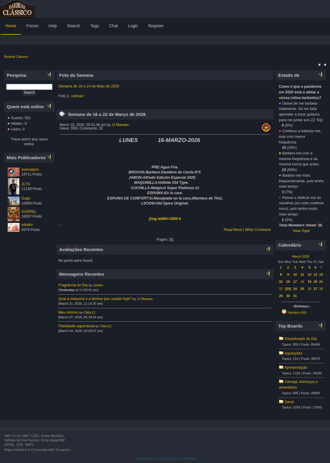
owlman (77, 96)
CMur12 (89, 312)
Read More (233, 230)
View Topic (301, 231)
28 (321, 288)
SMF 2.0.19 (12, 436)
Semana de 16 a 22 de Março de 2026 (107, 114)
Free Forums (29, 440)
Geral (289, 402)
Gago (25, 198)
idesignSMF (57, 440)
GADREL (28, 212)
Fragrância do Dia (73, 285)
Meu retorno (68, 312)
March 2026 (300, 256)
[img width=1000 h (165, 219)
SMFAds (10, 440)
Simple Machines (52, 436)
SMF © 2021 (30, 436)
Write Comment (258, 230)
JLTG (25, 184)
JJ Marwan (120, 125)
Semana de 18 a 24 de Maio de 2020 (88, 86)
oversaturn (30, 169)
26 (309, 288)
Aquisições (293, 353)
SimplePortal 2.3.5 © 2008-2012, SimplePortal (165, 458)
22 (281, 288)
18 (302, 281)
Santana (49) (296, 312)
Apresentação (295, 367)
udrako (27, 225)
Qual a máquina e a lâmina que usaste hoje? (94, 299)
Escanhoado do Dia (301, 339)
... (60, 224)
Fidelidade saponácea (76, 326)
